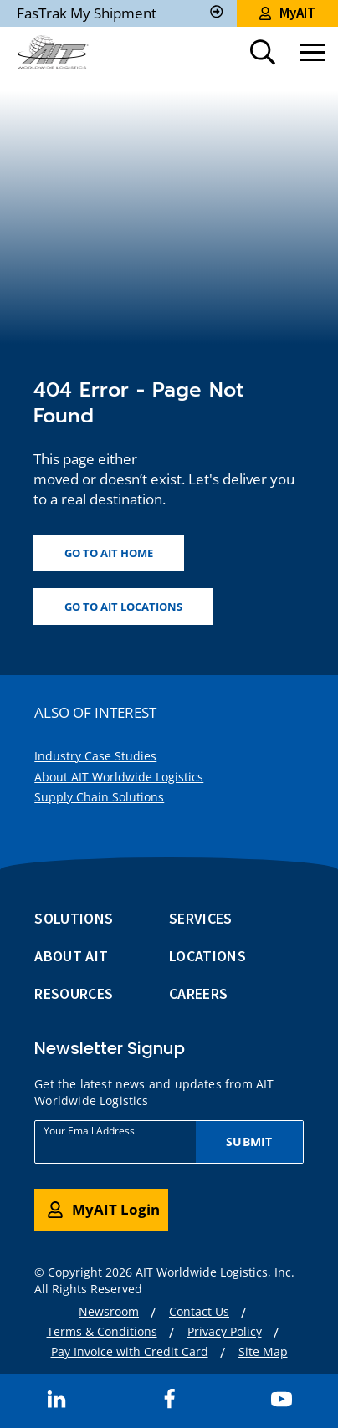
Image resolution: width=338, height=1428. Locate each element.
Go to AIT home (108, 552)
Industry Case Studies (95, 756)
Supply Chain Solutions (99, 797)
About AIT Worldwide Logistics (118, 777)
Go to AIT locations (123, 606)
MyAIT (287, 12)
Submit (249, 1141)
